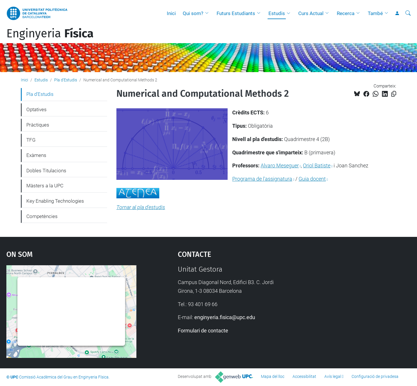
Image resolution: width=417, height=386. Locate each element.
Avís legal (332, 376)
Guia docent (312, 179)
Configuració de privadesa (375, 376)
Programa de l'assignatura (262, 179)
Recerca (345, 13)
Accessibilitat (304, 376)
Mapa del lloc (272, 376)
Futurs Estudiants (236, 13)
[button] (208, 13)
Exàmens (36, 155)
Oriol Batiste (316, 165)
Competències (42, 216)
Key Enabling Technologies (55, 201)
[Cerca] (408, 13)
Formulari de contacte (203, 331)
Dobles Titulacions (46, 170)
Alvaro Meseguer (280, 165)
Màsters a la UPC (44, 186)
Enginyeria (50, 34)
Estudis (276, 13)
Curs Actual (310, 13)
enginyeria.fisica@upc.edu (224, 317)
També (375, 13)
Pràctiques (37, 125)
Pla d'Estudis (65, 80)
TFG (31, 140)
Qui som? (193, 13)
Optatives (36, 109)
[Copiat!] (393, 94)
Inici (171, 13)
